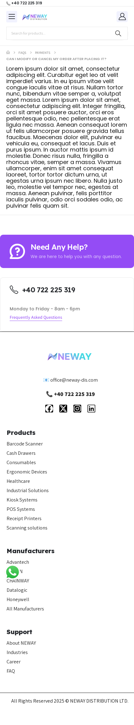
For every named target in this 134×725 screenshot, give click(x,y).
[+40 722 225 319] (24, 3)
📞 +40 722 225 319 (70, 394)
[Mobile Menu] (11, 16)
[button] (36, 317)
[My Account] (122, 16)
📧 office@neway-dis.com (70, 380)
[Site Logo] (34, 16)
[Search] (118, 33)
